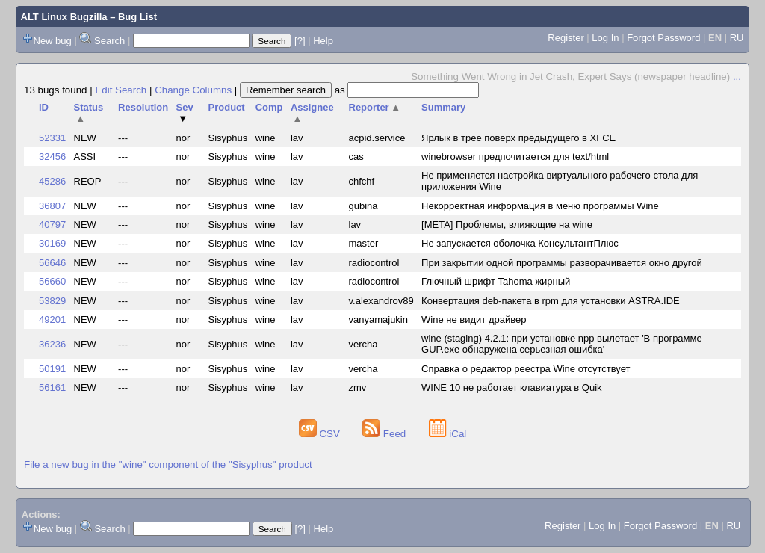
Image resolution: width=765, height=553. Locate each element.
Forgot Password (663, 37)
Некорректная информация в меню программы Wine (540, 205)
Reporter (375, 107)
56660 (52, 281)
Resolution (143, 107)
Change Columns (193, 90)
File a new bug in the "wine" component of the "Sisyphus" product (168, 464)
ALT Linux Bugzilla (64, 16)
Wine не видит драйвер (473, 319)
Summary (443, 107)
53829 (52, 300)
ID (44, 107)
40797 (52, 224)
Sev (184, 113)
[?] (299, 40)
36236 (52, 344)
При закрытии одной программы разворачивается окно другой (561, 262)
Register (565, 37)
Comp (269, 107)
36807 (52, 205)
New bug (53, 40)
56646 (52, 262)
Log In (605, 37)
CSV (321, 433)
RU (737, 37)
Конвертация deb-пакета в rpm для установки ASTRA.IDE (550, 300)
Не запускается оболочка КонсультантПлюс (520, 243)
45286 (52, 181)
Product (226, 107)
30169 (52, 243)
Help (323, 40)
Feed (385, 433)
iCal (448, 433)
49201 (52, 319)
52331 (52, 137)
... (737, 76)
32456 (52, 156)
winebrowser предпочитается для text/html (515, 156)
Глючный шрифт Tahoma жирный (495, 281)
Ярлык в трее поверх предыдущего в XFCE (518, 137)
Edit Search (120, 90)
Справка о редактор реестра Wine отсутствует (525, 368)
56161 (52, 387)
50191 (52, 368)
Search (109, 40)
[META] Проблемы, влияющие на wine (506, 224)
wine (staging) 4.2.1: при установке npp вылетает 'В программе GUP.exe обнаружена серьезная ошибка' (561, 344)
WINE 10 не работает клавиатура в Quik (511, 387)
